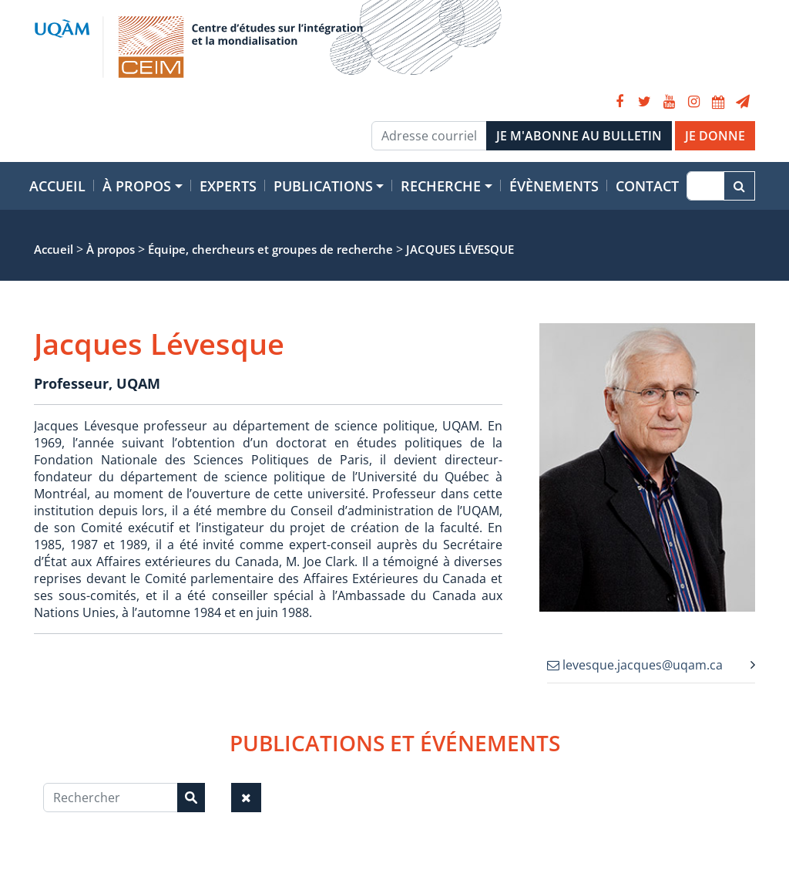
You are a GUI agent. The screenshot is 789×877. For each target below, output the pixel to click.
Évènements (554, 186)
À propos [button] (136, 186)
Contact (647, 186)
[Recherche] (705, 186)
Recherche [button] (441, 186)
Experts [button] (228, 186)
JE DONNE (715, 135)
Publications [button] (323, 186)
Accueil (57, 186)
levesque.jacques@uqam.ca (635, 664)
